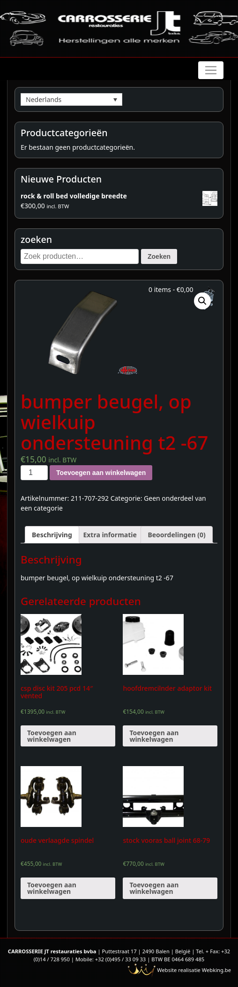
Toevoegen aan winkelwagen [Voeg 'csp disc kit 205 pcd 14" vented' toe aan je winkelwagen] (51, 736)
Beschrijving (52, 534)
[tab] (52, 534)
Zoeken (159, 256)
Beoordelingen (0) (176, 534)
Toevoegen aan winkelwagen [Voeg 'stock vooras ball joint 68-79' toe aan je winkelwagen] (153, 888)
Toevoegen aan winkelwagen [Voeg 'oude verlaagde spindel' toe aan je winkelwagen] (51, 888)
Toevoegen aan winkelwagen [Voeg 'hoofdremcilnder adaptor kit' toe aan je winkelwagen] (153, 736)
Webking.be (216, 969)
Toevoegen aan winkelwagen (101, 472)
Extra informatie (109, 534)
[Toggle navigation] (210, 70)
